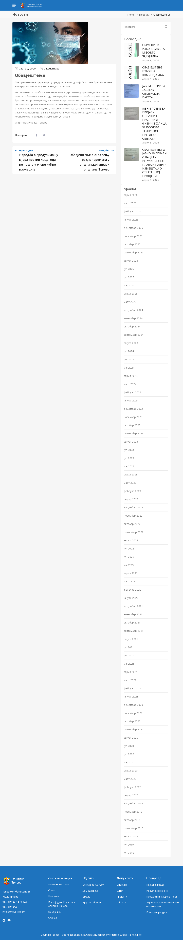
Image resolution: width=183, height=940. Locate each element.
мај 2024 (129, 367)
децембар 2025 (133, 227)
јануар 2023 (131, 499)
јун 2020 (129, 754)
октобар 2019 (132, 820)
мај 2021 (129, 663)
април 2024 (131, 375)
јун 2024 (129, 359)
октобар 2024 (132, 326)
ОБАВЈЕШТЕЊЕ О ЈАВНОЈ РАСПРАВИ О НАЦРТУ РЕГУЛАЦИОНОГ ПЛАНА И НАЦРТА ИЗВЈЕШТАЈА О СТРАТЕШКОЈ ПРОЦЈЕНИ (154, 163)
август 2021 (131, 639)
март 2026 (130, 203)
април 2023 (131, 474)
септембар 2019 (133, 828)
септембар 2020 (133, 729)
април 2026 (131, 195)
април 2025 (131, 293)
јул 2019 (129, 844)
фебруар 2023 (132, 491)
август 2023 (131, 441)
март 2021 (130, 680)
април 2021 (131, 671)
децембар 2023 (133, 408)
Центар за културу (93, 884)
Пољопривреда (155, 884)
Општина (122, 884)
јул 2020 (129, 746)
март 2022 (130, 581)
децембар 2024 (133, 310)
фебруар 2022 (132, 589)
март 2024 (130, 384)
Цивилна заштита (58, 884)
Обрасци (121, 902)
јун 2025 (129, 277)
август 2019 (131, 836)
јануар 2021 (131, 696)
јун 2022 (129, 556)
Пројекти (122, 896)
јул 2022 (129, 548)
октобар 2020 (132, 721)
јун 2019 (129, 852)
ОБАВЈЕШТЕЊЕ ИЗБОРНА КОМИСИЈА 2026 (153, 71)
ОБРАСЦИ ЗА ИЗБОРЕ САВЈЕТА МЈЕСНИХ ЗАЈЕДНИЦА (153, 50)
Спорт (51, 890)
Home (131, 14)
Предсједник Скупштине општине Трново (62, 904)
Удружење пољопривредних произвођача (162, 904)
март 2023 (130, 482)
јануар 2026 (131, 219)
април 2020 (131, 770)
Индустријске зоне (157, 890)
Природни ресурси (156, 912)
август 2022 (131, 540)
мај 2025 (129, 285)
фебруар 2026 (132, 211)
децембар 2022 (133, 507)
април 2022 (131, 573)
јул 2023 (129, 449)
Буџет (120, 890)
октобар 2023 (132, 425)
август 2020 (131, 737)
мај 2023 (129, 466)
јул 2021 (129, 647)
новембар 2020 (133, 713)
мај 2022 (129, 565)
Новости (144, 14)
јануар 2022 (131, 597)
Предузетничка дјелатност (161, 896)
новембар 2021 (133, 614)
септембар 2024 (133, 334)
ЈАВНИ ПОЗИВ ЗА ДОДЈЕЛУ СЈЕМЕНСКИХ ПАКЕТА (153, 91)
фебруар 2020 (132, 787)
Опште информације (60, 878)
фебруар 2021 (132, 688)
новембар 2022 (133, 515)
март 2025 (130, 301)
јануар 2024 (131, 400)
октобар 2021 (132, 622)
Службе (52, 917)
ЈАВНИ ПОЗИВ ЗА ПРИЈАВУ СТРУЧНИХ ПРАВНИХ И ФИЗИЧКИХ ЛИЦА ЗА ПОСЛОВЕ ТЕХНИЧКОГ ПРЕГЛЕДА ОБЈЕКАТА (154, 123)
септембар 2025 (133, 252)
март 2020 (130, 778)
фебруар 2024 (132, 392)
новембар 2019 (133, 811)
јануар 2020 (131, 795)
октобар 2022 (132, 523)
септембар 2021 (133, 630)
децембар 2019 (133, 803)
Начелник (53, 896)
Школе (86, 896)
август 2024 (131, 343)
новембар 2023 (133, 417)
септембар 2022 (133, 532)
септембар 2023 (133, 433)
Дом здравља (90, 890)
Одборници (54, 911)
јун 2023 (129, 458)
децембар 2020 (133, 704)
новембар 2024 (133, 318)
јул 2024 (129, 351)
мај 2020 (129, 762)
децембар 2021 (133, 606)
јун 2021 (129, 655)
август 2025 (131, 260)
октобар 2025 (132, 244)
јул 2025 (129, 269)
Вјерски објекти (91, 902)
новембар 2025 (133, 236)
